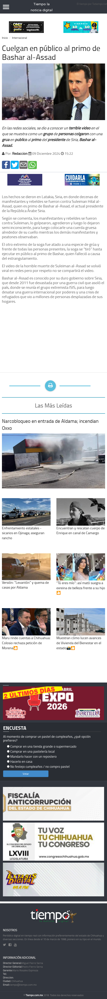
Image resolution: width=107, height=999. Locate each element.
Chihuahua (13, 981)
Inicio (5, 38)
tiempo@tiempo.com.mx (20, 984)
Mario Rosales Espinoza (20, 970)
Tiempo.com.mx (34, 995)
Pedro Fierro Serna (23, 966)
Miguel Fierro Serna (23, 963)
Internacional (19, 38)
